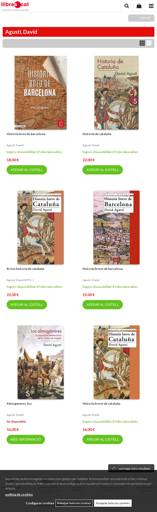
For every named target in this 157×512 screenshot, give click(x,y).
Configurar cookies (40, 503)
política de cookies (19, 494)
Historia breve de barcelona (102, 269)
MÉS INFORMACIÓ (26, 439)
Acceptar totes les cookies (113, 503)
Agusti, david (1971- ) (20, 280)
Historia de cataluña (96, 134)
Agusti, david (90, 280)
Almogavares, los (19, 403)
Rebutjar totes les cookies (74, 503)
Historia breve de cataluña (101, 403)
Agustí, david (15, 145)
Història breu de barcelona (26, 134)
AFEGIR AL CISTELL (27, 170)
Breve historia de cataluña (25, 269)
